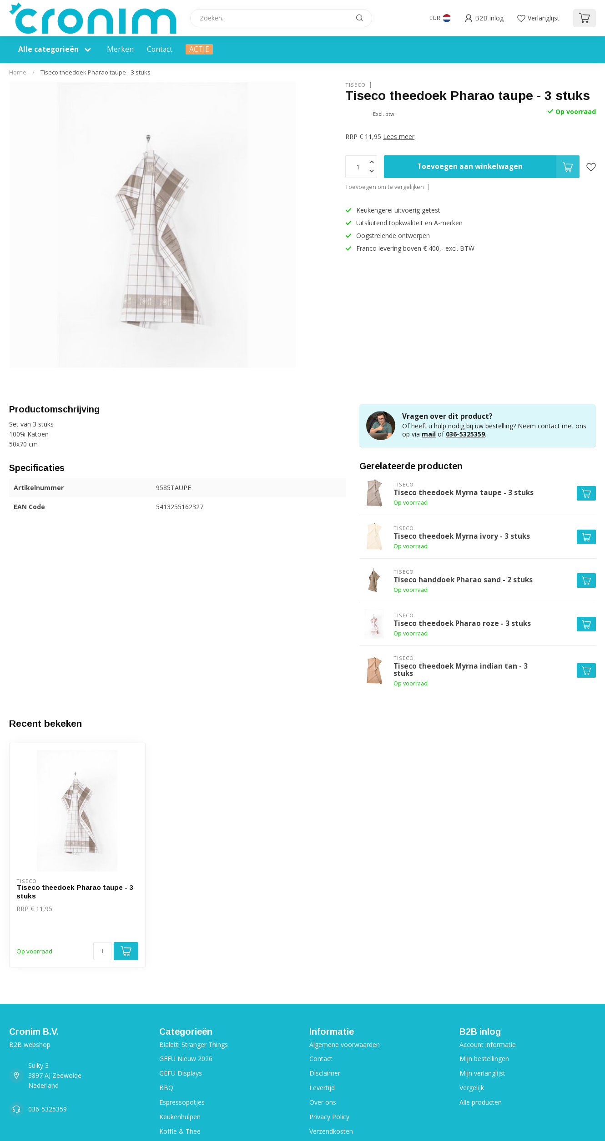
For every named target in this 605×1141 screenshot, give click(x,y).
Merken (120, 49)
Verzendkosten (331, 1131)
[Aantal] (102, 951)
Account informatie (487, 1044)
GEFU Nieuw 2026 (185, 1058)
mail (429, 434)
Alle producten (480, 1102)
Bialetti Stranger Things (193, 1044)
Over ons (322, 1102)
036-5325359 (465, 434)
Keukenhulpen (180, 1116)
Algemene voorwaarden (344, 1044)
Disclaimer (324, 1073)
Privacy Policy (329, 1116)
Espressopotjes (182, 1102)
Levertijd (322, 1087)
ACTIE (199, 49)
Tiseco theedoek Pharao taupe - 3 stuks (95, 72)
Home (17, 72)
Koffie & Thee (180, 1131)
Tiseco (355, 84)
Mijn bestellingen (484, 1058)
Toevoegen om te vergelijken (384, 187)
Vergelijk (471, 1087)
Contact (159, 49)
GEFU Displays (180, 1073)
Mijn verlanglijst (482, 1073)
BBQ (166, 1087)
